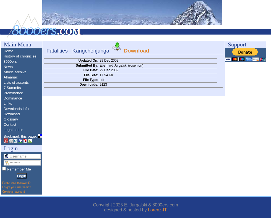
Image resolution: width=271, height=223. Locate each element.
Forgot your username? (16, 187)
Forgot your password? (16, 182)
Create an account (13, 191)
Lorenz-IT (157, 210)
